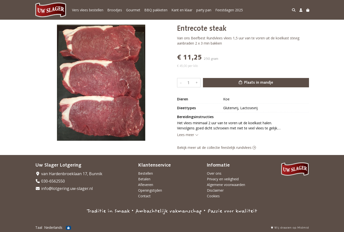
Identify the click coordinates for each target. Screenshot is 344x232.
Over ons (214, 173)
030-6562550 (50, 181)
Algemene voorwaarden (226, 184)
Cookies (213, 196)
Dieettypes (186, 108)
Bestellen (145, 173)
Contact (144, 196)
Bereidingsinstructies (195, 116)
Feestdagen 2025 (229, 10)
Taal (38, 227)
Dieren (182, 99)
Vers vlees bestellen (87, 10)
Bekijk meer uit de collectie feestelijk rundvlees (216, 147)
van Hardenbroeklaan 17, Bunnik (68, 173)
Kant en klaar (181, 10)
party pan (203, 10)
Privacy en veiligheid (223, 179)
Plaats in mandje (256, 82)
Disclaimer (215, 190)
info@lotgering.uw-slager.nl (64, 188)
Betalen (144, 179)
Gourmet (133, 10)
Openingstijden (150, 190)
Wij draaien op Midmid (290, 227)
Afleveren (145, 184)
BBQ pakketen (155, 10)
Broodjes (114, 10)
